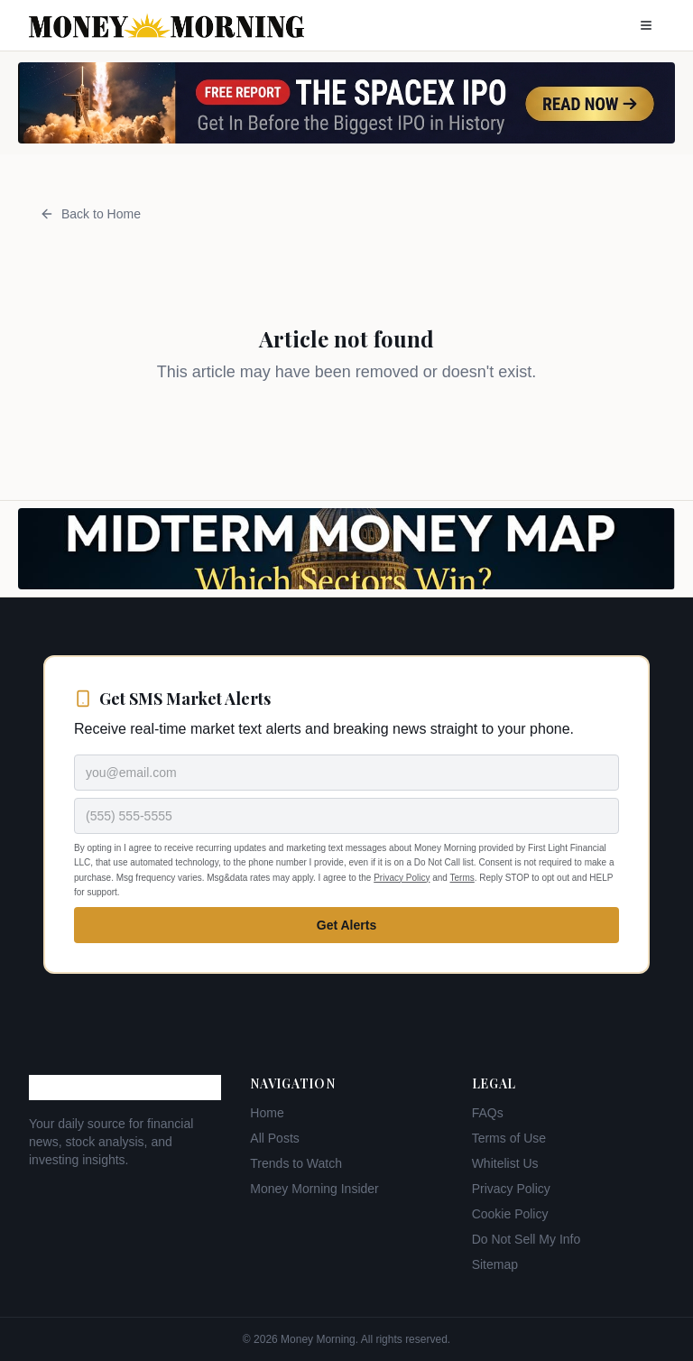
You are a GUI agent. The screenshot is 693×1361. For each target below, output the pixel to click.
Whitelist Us (505, 1163)
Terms (462, 878)
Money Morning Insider (314, 1188)
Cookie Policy (510, 1214)
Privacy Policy (402, 878)
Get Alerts (346, 925)
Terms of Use (509, 1138)
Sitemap (495, 1264)
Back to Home (90, 214)
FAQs (488, 1113)
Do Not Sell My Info (526, 1239)
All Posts (274, 1138)
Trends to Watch (296, 1163)
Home (266, 1113)
